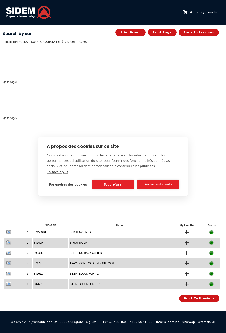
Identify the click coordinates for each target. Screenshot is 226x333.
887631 (38, 284)
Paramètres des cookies (68, 184)
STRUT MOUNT (79, 242)
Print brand (130, 32)
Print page (162, 32)
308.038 (38, 253)
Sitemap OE (207, 322)
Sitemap (188, 322)
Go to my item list (201, 12)
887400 (38, 242)
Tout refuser (113, 184)
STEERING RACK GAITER (86, 253)
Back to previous (199, 32)
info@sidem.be (168, 322)
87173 (37, 263)
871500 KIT (40, 232)
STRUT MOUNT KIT (82, 232)
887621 (38, 273)
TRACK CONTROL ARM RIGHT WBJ (92, 263)
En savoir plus (57, 171)
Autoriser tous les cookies (158, 184)
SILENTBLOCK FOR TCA (85, 273)
